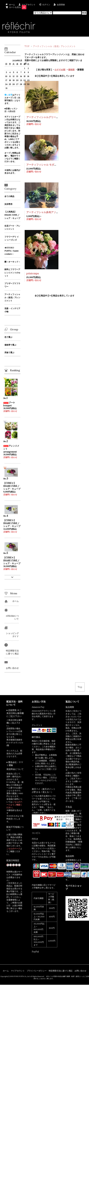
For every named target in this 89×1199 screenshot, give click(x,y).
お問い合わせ (80, 970)
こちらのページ (13, 848)
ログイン (46, 4)
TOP (27, 46)
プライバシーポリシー (37, 970)
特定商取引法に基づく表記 (60, 970)
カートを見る (17, 7)
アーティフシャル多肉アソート (43, 212)
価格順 (71, 69)
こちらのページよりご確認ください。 (14, 805)
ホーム (12, 4)
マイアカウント (29, 4)
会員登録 (61, 4)
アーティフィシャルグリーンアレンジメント (51, 117)
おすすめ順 (60, 69)
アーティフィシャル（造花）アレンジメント (54, 46)
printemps (32, 273)
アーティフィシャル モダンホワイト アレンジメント (55, 164)
